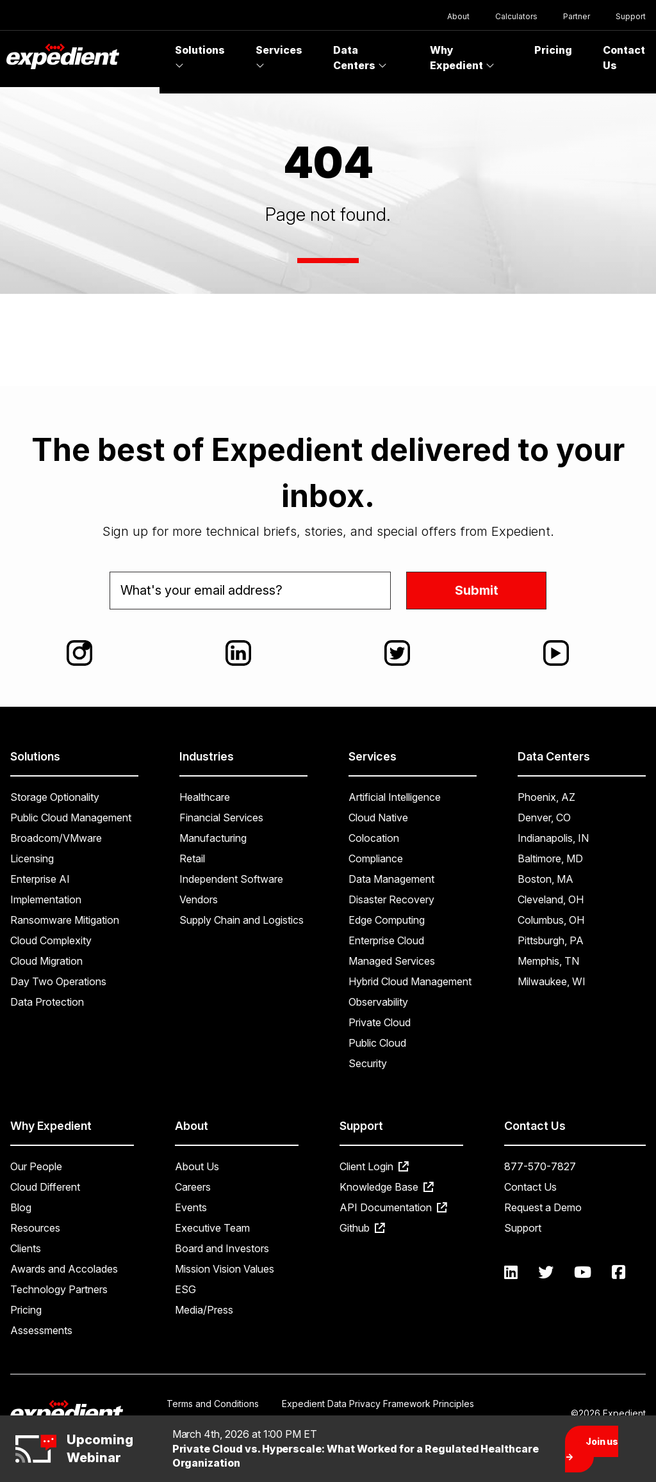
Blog (20, 1207)
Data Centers (360, 58)
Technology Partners (59, 1289)
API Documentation (393, 1207)
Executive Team (212, 1227)
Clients (25, 1248)
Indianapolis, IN (553, 838)
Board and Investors (222, 1248)
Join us (592, 1449)
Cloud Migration (46, 960)
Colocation (373, 838)
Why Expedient (462, 58)
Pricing (553, 50)
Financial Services (221, 817)
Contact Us (530, 1186)
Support (631, 16)
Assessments (41, 1330)
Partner (576, 16)
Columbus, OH (551, 920)
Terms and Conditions (213, 1403)
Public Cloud (377, 1042)
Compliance (375, 858)
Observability (378, 1001)
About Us (197, 1166)
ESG (185, 1289)
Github (362, 1227)
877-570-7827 (540, 1166)
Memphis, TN (548, 960)
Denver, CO (544, 817)
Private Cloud (379, 1022)
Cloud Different (45, 1186)
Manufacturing (213, 838)
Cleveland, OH (551, 899)
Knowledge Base (387, 1186)
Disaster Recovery (391, 899)
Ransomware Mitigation (64, 920)
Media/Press (204, 1309)
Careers (193, 1186)
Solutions (200, 57)
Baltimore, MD (550, 858)
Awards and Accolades (64, 1268)
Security (367, 1063)
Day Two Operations (58, 981)
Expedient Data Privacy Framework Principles (378, 1403)
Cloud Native (378, 817)
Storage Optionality (54, 797)
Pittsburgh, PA (551, 940)
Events (191, 1207)
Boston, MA (545, 879)
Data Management (391, 879)
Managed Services (391, 960)
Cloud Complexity (51, 940)
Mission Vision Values (224, 1268)
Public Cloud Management (70, 817)
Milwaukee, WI (552, 981)
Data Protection (47, 1001)
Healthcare (204, 797)
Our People (36, 1166)
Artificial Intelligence (394, 797)
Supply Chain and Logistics (241, 920)
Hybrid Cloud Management (410, 981)
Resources (35, 1227)
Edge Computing (386, 920)
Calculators (516, 16)
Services (279, 57)
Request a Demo (543, 1207)
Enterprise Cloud (386, 940)
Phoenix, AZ (546, 797)
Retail (192, 858)
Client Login (374, 1166)
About (458, 16)
